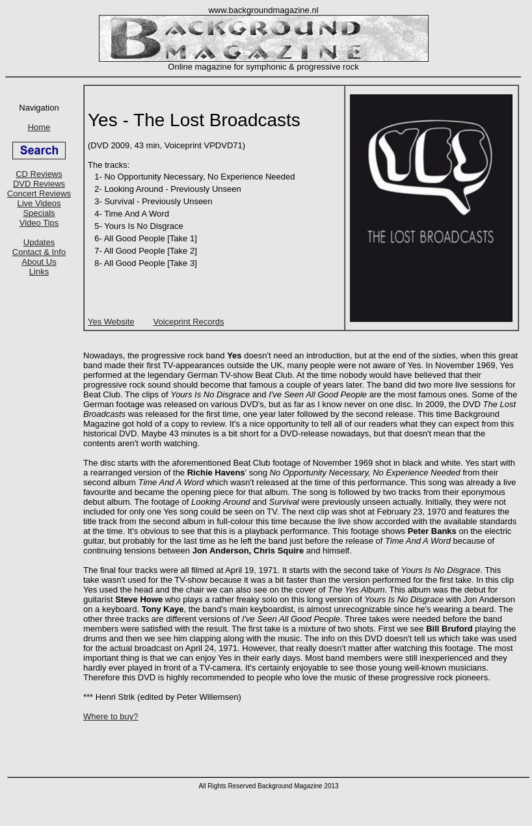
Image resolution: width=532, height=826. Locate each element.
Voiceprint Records (188, 321)
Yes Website (111, 321)
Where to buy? (111, 716)
